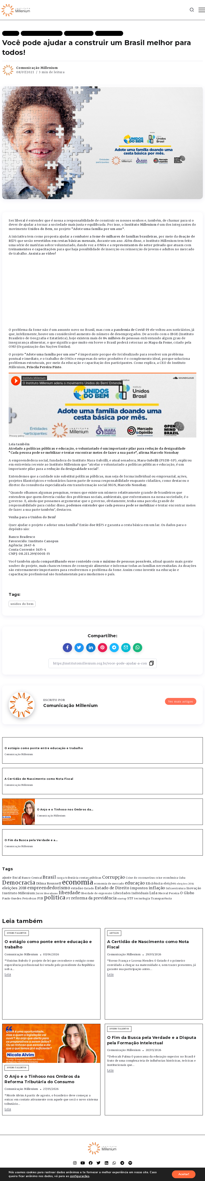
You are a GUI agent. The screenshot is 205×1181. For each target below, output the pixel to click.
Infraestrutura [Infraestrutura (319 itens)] (176, 888)
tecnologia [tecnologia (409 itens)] (142, 898)
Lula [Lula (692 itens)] (153, 893)
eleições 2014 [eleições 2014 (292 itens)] (185, 883)
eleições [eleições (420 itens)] (169, 883)
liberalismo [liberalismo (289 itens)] (51, 893)
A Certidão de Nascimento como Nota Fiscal (39, 778)
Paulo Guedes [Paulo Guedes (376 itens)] (11, 898)
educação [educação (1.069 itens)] (135, 883)
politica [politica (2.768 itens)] (55, 897)
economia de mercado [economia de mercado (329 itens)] (109, 883)
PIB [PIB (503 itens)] (40, 898)
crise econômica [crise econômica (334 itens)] (167, 877)
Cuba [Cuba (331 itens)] (182, 877)
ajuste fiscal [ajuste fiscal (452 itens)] (11, 878)
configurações (79, 1176)
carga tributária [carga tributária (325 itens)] (68, 877)
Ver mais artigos (180, 701)
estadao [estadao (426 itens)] (77, 888)
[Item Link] (18, 812)
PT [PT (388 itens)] (68, 898)
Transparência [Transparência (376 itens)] (161, 898)
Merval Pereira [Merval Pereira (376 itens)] (168, 893)
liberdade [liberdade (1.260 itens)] (69, 892)
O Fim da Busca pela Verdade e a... (31, 840)
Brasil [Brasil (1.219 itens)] (49, 877)
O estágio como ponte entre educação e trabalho (44, 748)
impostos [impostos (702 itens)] (139, 888)
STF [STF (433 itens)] (130, 898)
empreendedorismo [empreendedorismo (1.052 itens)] (48, 887)
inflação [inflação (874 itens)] (157, 888)
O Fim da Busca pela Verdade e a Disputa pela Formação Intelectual (151, 1040)
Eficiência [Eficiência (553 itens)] (154, 883)
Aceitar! (183, 1174)
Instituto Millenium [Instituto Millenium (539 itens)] (18, 893)
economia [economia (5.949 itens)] (77, 882)
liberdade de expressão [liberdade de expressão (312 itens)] (96, 893)
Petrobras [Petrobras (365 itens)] (29, 898)
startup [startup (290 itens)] (122, 898)
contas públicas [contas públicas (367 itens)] (90, 877)
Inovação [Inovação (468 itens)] (193, 888)
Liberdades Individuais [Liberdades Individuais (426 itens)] (131, 893)
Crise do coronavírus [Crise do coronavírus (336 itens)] (140, 877)
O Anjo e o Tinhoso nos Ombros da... (65, 809)
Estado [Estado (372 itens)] (89, 888)
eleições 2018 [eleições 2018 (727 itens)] (14, 888)
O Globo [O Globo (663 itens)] (187, 893)
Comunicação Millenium (37, 68)
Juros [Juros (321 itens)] (39, 893)
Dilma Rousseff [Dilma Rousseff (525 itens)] (48, 883)
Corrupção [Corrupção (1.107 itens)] (113, 877)
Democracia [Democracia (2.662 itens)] (18, 882)
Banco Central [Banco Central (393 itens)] (32, 877)
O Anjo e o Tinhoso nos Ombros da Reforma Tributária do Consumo (42, 1079)
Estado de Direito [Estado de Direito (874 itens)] (112, 888)
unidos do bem (22, 604)
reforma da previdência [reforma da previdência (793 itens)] (94, 898)
